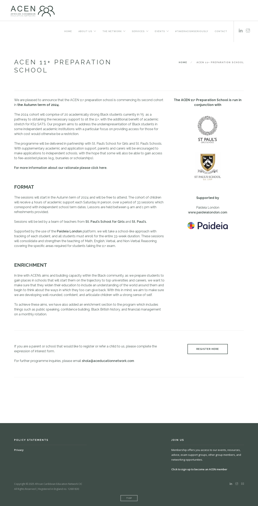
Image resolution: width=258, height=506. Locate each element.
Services (138, 31)
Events (160, 31)
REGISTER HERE (207, 349)
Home (68, 31)
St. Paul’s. (139, 222)
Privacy (19, 450)
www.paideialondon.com (207, 212)
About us (85, 31)
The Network (112, 31)
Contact (221, 31)
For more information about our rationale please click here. (60, 168)
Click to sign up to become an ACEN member (199, 469)
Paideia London (69, 231)
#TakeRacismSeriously (191, 31)
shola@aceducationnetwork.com (108, 361)
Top (129, 498)
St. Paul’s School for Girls (105, 222)
